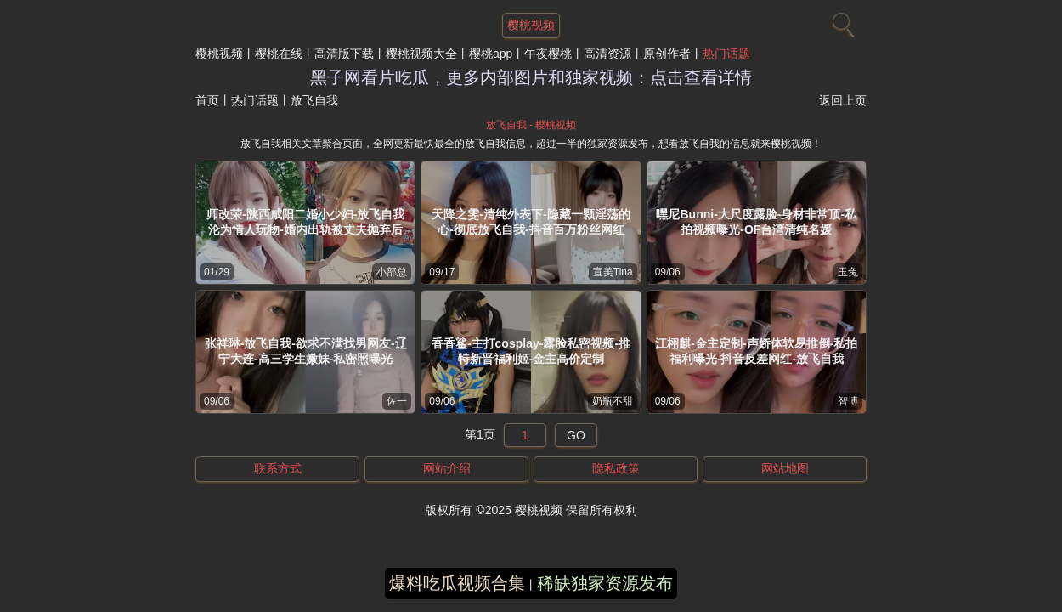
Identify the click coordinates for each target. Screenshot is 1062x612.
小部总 (391, 272)
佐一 (397, 401)
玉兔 (848, 272)
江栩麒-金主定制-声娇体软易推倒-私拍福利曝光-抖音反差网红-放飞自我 (756, 351)
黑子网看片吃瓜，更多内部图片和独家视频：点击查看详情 (531, 77)
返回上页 (843, 100)
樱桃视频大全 (421, 53)
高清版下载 (344, 53)
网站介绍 (447, 468)
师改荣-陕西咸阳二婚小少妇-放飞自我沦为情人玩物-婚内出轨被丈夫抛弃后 (305, 221)
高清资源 (607, 53)
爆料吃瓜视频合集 (457, 583)
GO (576, 435)
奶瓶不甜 (612, 401)
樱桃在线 (278, 53)
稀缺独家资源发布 (605, 583)
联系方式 (278, 468)
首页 (207, 100)
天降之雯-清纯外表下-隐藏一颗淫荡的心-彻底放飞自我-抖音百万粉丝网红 (531, 221)
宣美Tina (613, 272)
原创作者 (667, 53)
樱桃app (490, 53)
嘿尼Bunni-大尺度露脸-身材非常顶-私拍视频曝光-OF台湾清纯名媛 (756, 221)
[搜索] (841, 21)
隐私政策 (616, 468)
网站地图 (785, 468)
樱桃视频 (219, 53)
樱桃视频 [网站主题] (531, 24)
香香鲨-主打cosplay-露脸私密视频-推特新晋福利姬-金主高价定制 (531, 351)
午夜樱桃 (548, 53)
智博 (848, 401)
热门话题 (726, 53)
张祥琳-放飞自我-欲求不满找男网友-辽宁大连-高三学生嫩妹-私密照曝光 (306, 351)
